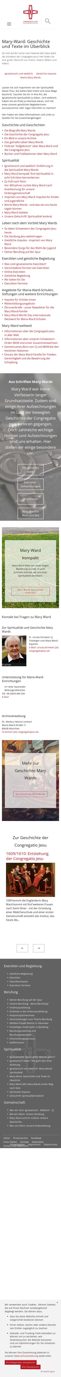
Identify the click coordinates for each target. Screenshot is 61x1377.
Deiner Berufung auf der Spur (22, 383)
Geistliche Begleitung (17, 406)
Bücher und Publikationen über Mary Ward (30, 221)
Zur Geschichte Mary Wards (30, 1023)
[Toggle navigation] (9, 24)
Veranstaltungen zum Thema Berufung (31, 1248)
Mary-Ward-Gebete (16, 343)
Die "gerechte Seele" (30, 626)
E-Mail (5, 925)
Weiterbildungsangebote (19, 434)
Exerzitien (15, 1206)
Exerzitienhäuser (19, 1210)
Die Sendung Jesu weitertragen (23, 367)
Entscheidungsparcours (22, 1267)
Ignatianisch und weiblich (19, 102)
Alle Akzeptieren (30, 1367)
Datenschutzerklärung (26, 1355)
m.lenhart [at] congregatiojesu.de (20, 960)
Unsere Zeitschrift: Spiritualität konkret (28, 347)
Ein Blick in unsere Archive (20, 205)
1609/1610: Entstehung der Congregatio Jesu (27, 1085)
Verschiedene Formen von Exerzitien (26, 399)
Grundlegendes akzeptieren (20, 1362)
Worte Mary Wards (30, 105)
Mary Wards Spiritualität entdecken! (30, 747)
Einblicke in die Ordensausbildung (28, 1240)
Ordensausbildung (20, 1236)
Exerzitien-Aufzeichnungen (31, 640)
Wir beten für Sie (14, 410)
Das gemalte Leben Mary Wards (23, 209)
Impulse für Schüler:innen (20, 430)
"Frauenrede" (30, 655)
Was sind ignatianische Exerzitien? (25, 395)
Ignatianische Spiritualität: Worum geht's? (32, 1285)
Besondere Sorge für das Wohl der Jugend (30, 379)
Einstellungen (48, 1371)
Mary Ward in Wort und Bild (30, 670)
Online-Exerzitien (14, 403)
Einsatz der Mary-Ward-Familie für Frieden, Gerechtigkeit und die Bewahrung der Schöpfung (30, 514)
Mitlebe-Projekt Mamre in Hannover (29, 1251)
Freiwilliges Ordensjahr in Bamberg (29, 1255)
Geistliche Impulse (46, 102)
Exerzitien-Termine (15, 414)
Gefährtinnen (17, 1271)
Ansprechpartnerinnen (22, 1244)
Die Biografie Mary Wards (19, 198)
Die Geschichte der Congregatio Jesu (26, 201)
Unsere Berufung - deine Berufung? (29, 1232)
